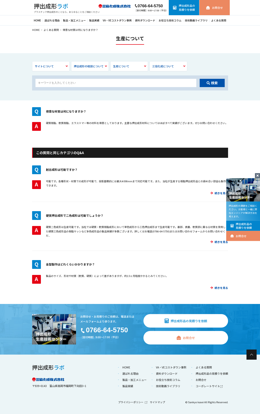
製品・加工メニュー (74, 20)
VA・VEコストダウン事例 (117, 20)
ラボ (51, 6)
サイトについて (51, 66)
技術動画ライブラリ (196, 20)
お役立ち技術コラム (170, 20)
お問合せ (238, 236)
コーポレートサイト (209, 386)
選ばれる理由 (52, 20)
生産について (129, 66)
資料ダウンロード (145, 20)
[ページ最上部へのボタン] (251, 355)
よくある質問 (218, 20)
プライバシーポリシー (132, 402)
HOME (37, 20)
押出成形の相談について (90, 66)
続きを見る (219, 193)
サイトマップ (157, 402)
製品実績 (94, 20)
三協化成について (168, 66)
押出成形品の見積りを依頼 (241, 226)
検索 (212, 82)
